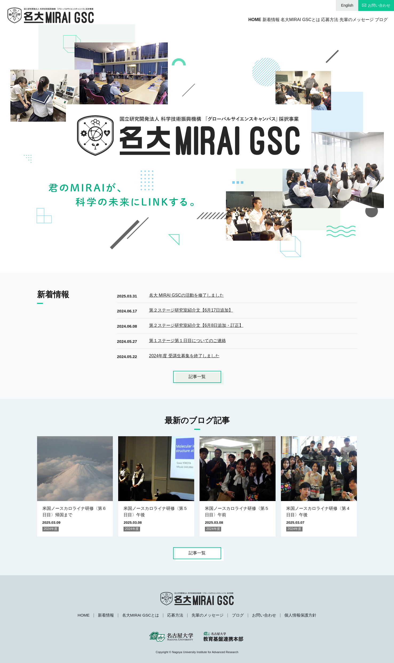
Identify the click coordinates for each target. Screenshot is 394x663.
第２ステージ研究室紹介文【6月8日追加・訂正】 (196, 325)
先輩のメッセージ (347, 19)
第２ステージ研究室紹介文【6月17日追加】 (191, 310)
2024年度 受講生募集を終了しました (184, 356)
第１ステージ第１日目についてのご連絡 (187, 340)
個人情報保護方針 (300, 615)
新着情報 (232, 19)
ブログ (381, 19)
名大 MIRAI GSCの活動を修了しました (186, 295)
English (347, 5)
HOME (207, 19)
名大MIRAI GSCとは (272, 19)
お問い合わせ (379, 5)
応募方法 (310, 19)
